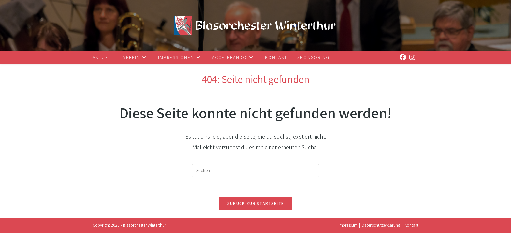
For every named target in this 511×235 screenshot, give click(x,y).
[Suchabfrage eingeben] (255, 170)
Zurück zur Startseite (255, 203)
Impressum (348, 227)
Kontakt (411, 227)
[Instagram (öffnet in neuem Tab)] (410, 56)
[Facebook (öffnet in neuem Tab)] (401, 56)
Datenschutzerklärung (381, 227)
